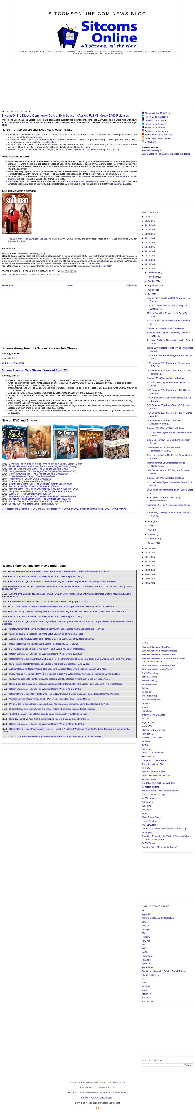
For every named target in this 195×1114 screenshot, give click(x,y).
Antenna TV (147, 802)
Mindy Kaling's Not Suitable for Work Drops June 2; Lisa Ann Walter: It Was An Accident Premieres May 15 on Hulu (64, 674)
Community (16, 275)
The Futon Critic (149, 696)
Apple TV (146, 914)
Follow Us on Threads (155, 127)
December (153, 272)
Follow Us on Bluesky (155, 124)
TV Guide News (149, 684)
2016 (147, 260)
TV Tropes (147, 832)
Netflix (145, 952)
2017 (147, 255)
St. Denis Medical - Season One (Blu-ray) (29, 476)
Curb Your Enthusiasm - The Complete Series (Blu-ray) (35, 474)
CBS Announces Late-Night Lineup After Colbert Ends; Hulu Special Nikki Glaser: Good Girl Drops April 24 (60, 679)
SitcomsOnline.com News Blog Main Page (103, 1092)
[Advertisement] (97, 84)
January (152, 543)
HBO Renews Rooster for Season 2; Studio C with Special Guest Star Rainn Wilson (49, 664)
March (151, 534)
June (150, 521)
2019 (147, 247)
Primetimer (147, 711)
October (152, 281)
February (152, 538)
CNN (115, 149)
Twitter (35, 253)
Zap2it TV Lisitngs (150, 673)
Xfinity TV (146, 994)
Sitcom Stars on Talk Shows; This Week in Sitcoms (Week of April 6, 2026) (45, 689)
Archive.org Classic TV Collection (158, 918)
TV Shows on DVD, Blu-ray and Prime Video (81, 509)
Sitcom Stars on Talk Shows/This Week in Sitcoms (166, 154)
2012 (147, 552)
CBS (144, 922)
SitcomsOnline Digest (49, 275)
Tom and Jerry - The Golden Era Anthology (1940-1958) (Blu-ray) (40, 489)
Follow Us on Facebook (156, 117)
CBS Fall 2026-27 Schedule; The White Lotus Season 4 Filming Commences (46, 634)
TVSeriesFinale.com (151, 699)
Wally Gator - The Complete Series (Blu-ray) (30, 494)
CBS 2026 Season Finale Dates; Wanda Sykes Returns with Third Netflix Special (48, 714)
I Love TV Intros (149, 821)
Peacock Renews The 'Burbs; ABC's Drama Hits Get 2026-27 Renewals (43, 644)
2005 (147, 583)
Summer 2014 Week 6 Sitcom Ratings (165, 478)
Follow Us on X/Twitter (155, 120)
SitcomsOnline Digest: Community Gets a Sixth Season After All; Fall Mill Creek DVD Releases (65, 115)
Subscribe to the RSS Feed (158, 138)
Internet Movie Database (153, 715)
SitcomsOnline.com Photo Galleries (159, 654)
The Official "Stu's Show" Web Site (158, 783)
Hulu (144, 944)
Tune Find (146, 806)
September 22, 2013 (101, 266)
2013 (147, 548)
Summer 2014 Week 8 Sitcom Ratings (165, 378)
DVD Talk (146, 809)
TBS (144, 978)
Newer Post (7, 285)
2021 (147, 238)
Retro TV (146, 749)
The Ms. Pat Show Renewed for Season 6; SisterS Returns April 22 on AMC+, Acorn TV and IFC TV (57, 736)
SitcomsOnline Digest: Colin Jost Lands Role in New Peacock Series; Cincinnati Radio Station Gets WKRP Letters (64, 694)
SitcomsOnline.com (103, 1087)
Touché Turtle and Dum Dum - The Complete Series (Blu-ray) (38, 469)
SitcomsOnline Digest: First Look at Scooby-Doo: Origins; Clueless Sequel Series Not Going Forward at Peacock (63, 581)
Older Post (131, 285)
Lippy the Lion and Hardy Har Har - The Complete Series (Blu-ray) (40, 491)
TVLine (145, 688)
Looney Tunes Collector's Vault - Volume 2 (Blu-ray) (33, 504)
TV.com (145, 718)
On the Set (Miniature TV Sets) (156, 775)
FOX (144, 933)
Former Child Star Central (154, 760)
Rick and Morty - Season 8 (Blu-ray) (26, 481)
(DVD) (65, 474)
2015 (147, 264)
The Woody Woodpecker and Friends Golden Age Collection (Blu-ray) (42, 496)
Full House (29, 275)
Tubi (144, 982)
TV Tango (146, 741)
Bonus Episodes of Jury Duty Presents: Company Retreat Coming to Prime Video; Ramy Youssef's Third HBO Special (65, 684)
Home (70, 285)
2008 (147, 570)
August (151, 290)
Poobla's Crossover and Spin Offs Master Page (164, 828)
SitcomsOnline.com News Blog (97, 13)
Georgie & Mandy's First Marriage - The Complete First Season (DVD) (42, 471)
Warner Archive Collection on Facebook (161, 790)
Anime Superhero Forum (153, 771)
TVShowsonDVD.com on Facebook (159, 665)
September (153, 285)
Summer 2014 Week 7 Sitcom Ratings (165, 428)
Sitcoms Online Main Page (156, 113)
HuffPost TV (147, 734)
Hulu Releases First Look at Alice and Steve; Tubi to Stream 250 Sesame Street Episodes (52, 709)
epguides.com (148, 722)
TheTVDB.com (149, 825)
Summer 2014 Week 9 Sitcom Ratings (165, 328)
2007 (147, 574)
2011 (147, 557)
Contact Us (149, 142)
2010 (147, 561)
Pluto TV (146, 963)
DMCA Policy (107, 1098)
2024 (147, 225)
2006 (147, 578)
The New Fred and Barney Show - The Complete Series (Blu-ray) (40, 499)
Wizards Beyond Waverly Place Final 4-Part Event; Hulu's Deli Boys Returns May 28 (49, 699)
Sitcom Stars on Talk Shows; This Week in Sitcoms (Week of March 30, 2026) (46, 724)
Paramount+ (148, 956)
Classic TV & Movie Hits (153, 730)
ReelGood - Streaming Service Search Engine (164, 971)
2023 (147, 229)
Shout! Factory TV (150, 975)
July (150, 294)
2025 (147, 221)
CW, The (146, 925)
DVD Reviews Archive (115, 509)
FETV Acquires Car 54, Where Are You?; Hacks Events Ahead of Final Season (47, 649)
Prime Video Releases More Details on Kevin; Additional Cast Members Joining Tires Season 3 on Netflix (59, 704)
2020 (147, 242)
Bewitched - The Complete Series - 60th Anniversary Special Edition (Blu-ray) (46, 464)
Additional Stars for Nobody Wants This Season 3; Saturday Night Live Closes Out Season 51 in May (57, 669)
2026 (147, 216)
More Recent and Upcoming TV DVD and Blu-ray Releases (30, 509)
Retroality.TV (148, 756)
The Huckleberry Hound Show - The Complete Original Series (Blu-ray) (43, 466)
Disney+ (146, 929)
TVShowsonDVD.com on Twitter (157, 669)
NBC (144, 948)
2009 (147, 565)
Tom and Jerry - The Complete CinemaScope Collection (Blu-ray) (40, 501)
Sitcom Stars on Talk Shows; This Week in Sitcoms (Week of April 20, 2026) (45, 616)
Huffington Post (81, 147)
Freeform (146, 937)
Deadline (51, 142)
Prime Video (148, 967)
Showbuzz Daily (149, 680)
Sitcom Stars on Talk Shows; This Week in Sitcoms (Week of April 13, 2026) (45, 654)
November (153, 277)
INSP (144, 813)
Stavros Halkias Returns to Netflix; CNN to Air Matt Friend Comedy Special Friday (48, 601)
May (150, 525)
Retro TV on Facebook (153, 752)
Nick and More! (149, 779)
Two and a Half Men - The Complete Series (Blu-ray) (34, 486)
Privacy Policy (89, 1098)
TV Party (146, 768)
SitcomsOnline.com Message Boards (159, 650)
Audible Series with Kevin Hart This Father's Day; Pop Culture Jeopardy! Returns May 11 (51, 639)
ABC (144, 910)
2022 (147, 234)
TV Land (146, 986)
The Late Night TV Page (153, 794)
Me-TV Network (149, 798)
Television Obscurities (152, 737)
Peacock (146, 960)
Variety (145, 707)
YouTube (146, 997)
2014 (147, 268)
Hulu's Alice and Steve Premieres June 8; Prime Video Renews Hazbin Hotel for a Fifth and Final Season (59, 571)
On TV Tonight (149, 843)
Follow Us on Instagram (156, 131)
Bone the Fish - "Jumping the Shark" (159, 847)
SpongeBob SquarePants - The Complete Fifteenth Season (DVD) (40, 484)
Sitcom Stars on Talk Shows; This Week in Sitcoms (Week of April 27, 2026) (45, 576)
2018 (147, 251)
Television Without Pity (152, 764)
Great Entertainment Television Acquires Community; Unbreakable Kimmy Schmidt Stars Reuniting (56, 629)
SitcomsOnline (34, 137)
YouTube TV (148, 1001)
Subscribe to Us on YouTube (158, 134)
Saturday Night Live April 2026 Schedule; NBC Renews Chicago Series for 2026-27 (49, 719)
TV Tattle (146, 745)
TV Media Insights (150, 787)
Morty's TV (147, 726)
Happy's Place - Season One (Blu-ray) (27, 479)
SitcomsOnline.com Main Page (156, 647)
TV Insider (147, 692)
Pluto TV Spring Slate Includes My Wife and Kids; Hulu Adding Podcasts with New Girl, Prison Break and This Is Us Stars (67, 611)
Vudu (144, 990)
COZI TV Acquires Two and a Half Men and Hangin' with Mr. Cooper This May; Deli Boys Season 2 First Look (61, 606)
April (150, 530)
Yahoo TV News (149, 677)
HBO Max (146, 941)
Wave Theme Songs (151, 817)
